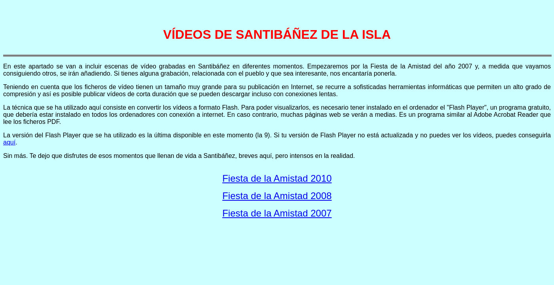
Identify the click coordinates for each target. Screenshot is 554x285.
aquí (9, 142)
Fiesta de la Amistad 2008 (276, 195)
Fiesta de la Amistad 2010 (276, 178)
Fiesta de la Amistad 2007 (276, 213)
